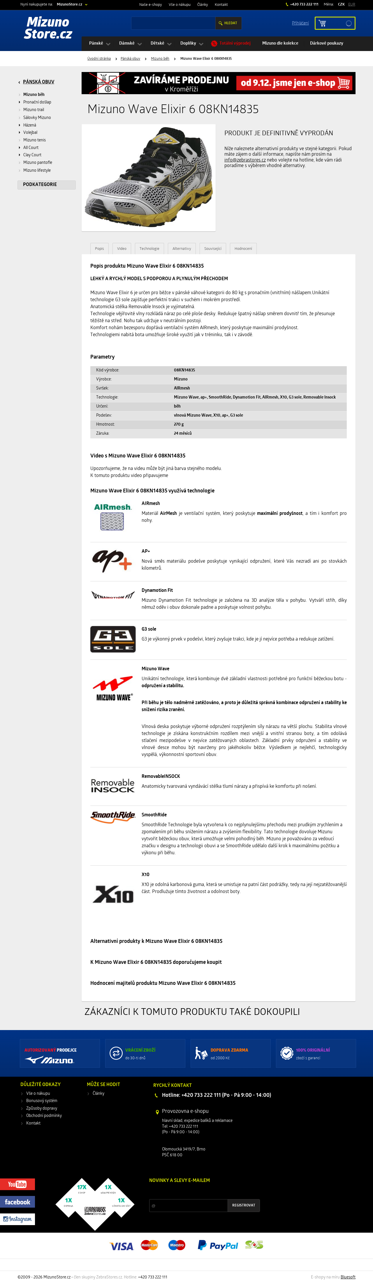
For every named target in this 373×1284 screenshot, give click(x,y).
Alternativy (182, 249)
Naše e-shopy (150, 5)
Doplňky (188, 43)
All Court (30, 148)
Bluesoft (348, 1277)
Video (121, 249)
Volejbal (30, 133)
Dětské (157, 43)
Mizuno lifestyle (37, 171)
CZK (341, 4)
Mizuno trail (33, 110)
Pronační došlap (37, 102)
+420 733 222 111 (304, 4)
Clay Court (32, 155)
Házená (29, 125)
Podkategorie (40, 185)
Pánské (96, 43)
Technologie (149, 249)
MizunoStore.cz (69, 4)
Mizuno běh (160, 59)
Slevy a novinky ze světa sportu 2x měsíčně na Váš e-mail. (199, 1192)
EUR (351, 4)
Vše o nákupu (180, 5)
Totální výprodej (235, 43)
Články (202, 5)
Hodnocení (243, 249)
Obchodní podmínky (44, 1116)
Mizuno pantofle (37, 163)
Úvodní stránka (99, 59)
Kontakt (221, 5)
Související (212, 249)
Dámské (127, 43)
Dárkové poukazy (326, 43)
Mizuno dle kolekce (280, 43)
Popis (99, 249)
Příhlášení (300, 23)
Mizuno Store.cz (48, 29)
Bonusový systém (41, 1101)
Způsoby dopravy (41, 1108)
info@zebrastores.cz (245, 160)
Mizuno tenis (34, 140)
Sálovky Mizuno (37, 118)
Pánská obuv (130, 59)
